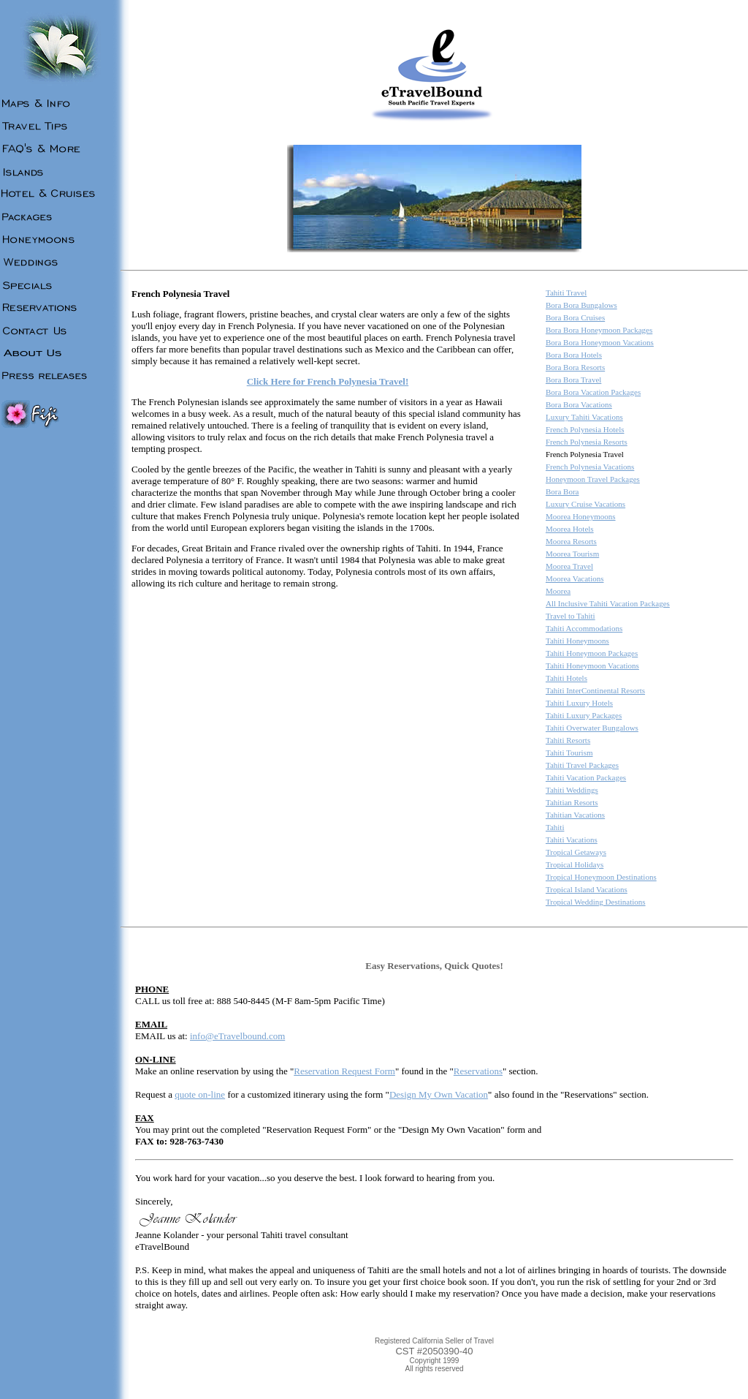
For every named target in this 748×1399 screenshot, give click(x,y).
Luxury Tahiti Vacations (584, 416)
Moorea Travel (569, 566)
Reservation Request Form (344, 1071)
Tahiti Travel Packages (582, 765)
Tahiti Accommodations (584, 628)
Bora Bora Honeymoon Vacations (600, 342)
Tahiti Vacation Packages (586, 777)
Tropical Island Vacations (586, 889)
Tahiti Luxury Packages (584, 715)
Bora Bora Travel (573, 379)
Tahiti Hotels (566, 678)
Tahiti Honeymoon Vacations (592, 665)
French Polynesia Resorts (586, 441)
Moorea (558, 591)
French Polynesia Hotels (585, 429)
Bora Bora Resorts (575, 367)
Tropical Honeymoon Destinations (601, 876)
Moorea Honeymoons (581, 516)
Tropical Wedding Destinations (596, 901)
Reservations (478, 1071)
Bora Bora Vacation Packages (593, 392)
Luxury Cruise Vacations (585, 503)
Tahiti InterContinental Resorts (595, 690)
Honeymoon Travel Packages (593, 479)
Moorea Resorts (571, 541)
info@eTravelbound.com (237, 1035)
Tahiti (555, 827)
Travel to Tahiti (570, 615)
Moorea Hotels (570, 528)
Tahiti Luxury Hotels (579, 702)
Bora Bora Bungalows (581, 305)
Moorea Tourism (572, 553)
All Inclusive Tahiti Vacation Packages (608, 603)
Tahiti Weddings (572, 789)
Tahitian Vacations (575, 814)
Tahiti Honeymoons (577, 640)
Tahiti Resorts (568, 740)
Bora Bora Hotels (574, 354)
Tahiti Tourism (569, 752)
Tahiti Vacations (572, 839)
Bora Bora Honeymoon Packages (599, 329)
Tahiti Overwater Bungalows (592, 727)
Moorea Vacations (575, 578)
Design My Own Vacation (438, 1094)
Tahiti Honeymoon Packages (592, 653)
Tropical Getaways (576, 852)
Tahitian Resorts (572, 802)
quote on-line (200, 1094)
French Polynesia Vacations (590, 466)
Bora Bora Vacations (579, 404)
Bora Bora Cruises (575, 317)
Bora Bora (562, 491)
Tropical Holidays (574, 864)
